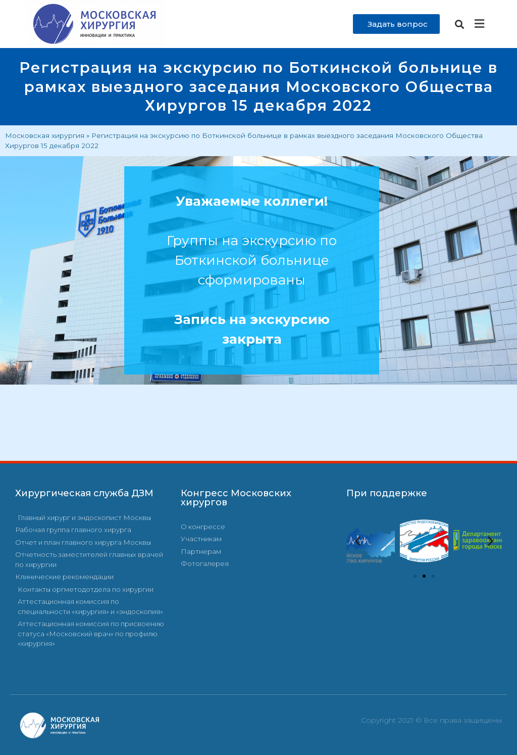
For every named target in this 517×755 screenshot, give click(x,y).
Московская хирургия (44, 135)
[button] (459, 24)
